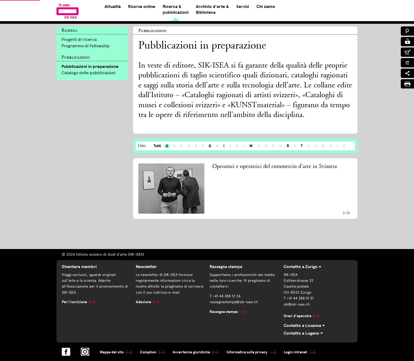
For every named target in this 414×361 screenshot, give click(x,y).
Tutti (157, 146)
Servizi (242, 6)
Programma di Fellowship (86, 45)
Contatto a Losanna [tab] (304, 325)
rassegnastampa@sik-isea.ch (234, 302)
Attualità (113, 6)
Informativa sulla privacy (251, 352)
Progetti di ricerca (79, 39)
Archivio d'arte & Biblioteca (212, 9)
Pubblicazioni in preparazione (90, 66)
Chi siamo (265, 6)
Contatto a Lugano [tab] (303, 333)
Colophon (152, 352)
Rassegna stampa (227, 312)
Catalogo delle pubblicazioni (88, 72)
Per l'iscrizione (79, 302)
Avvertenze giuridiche (196, 352)
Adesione (147, 302)
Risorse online (141, 6)
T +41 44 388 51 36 (225, 296)
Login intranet (300, 352)
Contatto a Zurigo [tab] (302, 266)
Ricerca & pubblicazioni (176, 9)
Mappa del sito (116, 352)
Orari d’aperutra (301, 316)
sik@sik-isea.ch (297, 304)
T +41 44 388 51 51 (299, 298)
